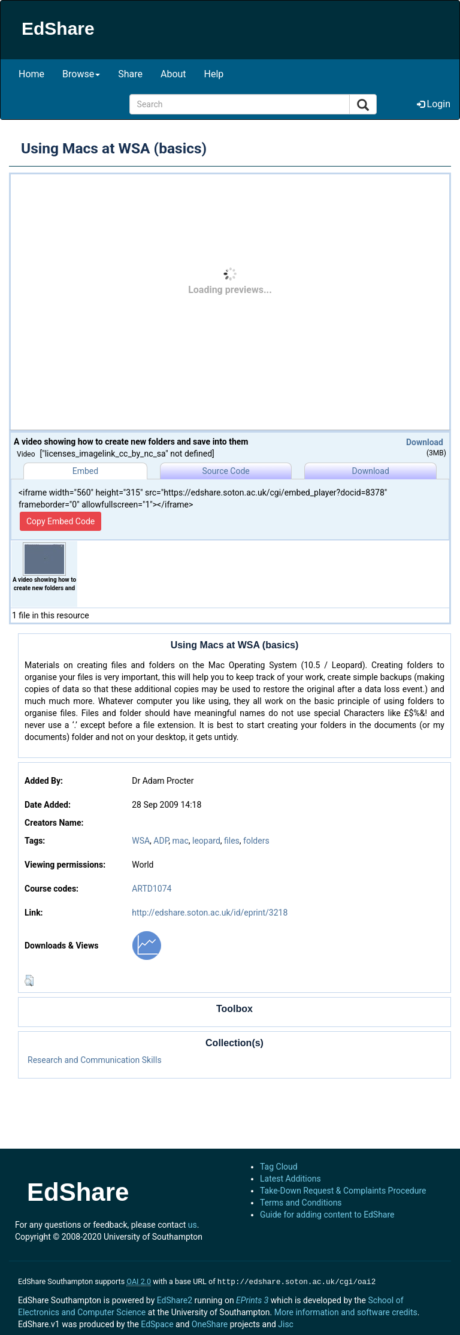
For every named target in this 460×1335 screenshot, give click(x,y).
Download (424, 442)
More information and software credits (345, 1311)
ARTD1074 (151, 888)
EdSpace (157, 1323)
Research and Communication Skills (95, 1060)
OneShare (210, 1323)
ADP (160, 840)
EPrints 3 (252, 1299)
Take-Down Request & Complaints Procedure (343, 1190)
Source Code (226, 471)
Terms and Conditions (301, 1202)
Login (433, 104)
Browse (81, 74)
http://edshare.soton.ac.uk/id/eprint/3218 (210, 912)
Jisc (285, 1323)
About (173, 74)
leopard (206, 840)
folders (256, 840)
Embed (85, 471)
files (232, 840)
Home (31, 74)
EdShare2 (174, 1299)
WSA (141, 840)
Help (214, 74)
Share (130, 74)
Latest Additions (290, 1178)
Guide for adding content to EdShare (327, 1214)
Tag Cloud (279, 1166)
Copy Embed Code (60, 521)
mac (180, 840)
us (192, 1225)
